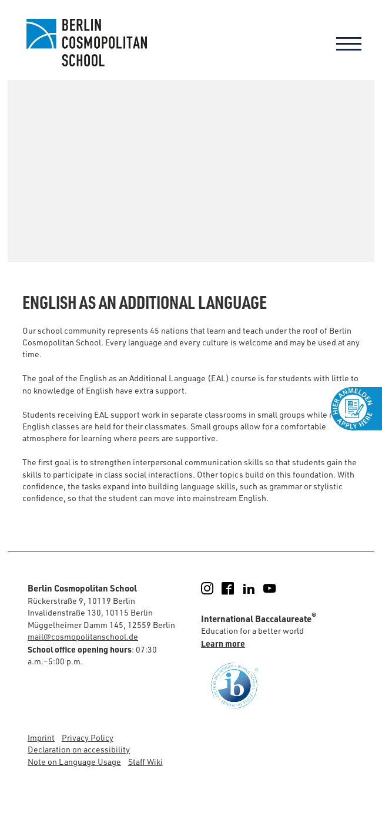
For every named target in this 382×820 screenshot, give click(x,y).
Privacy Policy (87, 737)
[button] (361, 799)
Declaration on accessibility (79, 749)
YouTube (276, 588)
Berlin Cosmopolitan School (85, 43)
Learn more (223, 643)
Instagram (214, 588)
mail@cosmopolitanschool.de (83, 636)
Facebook (235, 588)
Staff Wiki (145, 762)
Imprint (41, 737)
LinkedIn (256, 588)
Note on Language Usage (74, 762)
